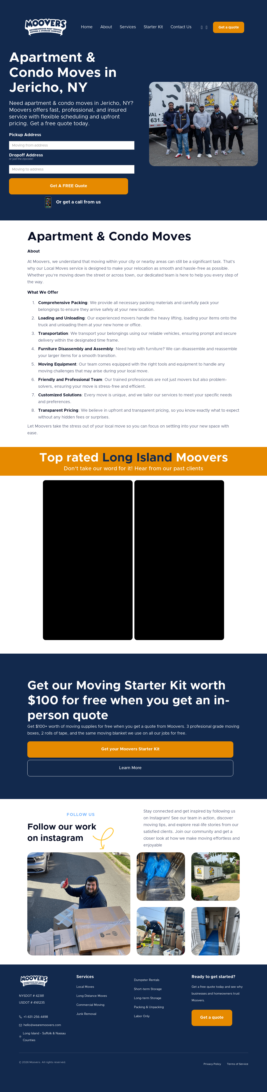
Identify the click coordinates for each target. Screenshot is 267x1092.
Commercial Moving (90, 1005)
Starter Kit (153, 27)
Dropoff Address (26, 155)
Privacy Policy (212, 1064)
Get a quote (228, 27)
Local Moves (85, 986)
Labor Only (142, 1016)
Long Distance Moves (91, 995)
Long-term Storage (147, 998)
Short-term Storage (148, 989)
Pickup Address (25, 135)
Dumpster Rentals (146, 980)
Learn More (130, 768)
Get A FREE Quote (68, 186)
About (106, 27)
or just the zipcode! (21, 159)
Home (87, 27)
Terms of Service (237, 1064)
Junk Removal (86, 1014)
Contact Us (181, 27)
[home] (46, 27)
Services (128, 27)
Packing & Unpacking (149, 1007)
